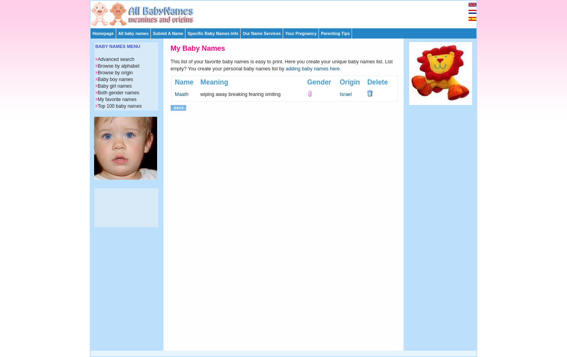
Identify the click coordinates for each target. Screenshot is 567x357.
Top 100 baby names (120, 106)
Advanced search (116, 59)
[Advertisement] (287, 12)
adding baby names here (313, 69)
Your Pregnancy (301, 33)
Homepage (103, 33)
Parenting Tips (335, 33)
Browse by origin (115, 72)
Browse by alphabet (118, 66)
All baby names (133, 33)
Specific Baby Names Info (212, 33)
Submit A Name (168, 33)
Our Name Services (262, 33)
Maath (182, 94)
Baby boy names (115, 79)
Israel (346, 94)
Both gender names (118, 93)
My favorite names (117, 99)
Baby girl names (115, 86)
